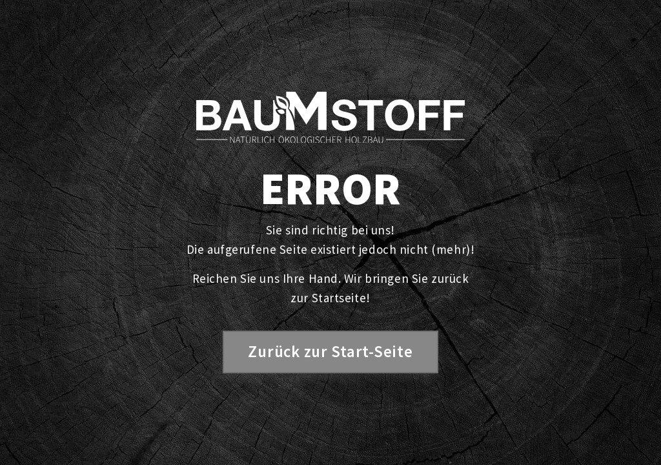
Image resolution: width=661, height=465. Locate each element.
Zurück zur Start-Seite (330, 352)
